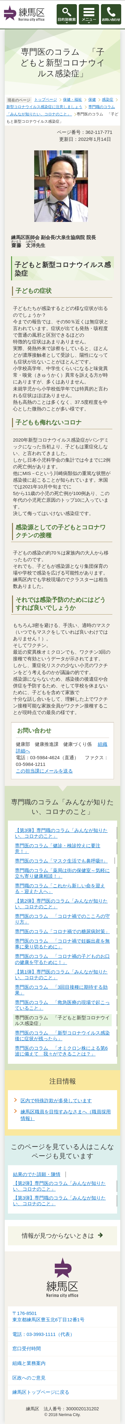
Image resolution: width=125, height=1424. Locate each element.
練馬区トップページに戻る (40, 1392)
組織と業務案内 (29, 1363)
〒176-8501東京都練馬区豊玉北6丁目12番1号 (48, 1317)
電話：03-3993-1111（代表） (43, 1334)
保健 (92, 99)
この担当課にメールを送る (44, 771)
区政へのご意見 (29, 1377)
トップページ (45, 99)
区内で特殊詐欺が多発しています (56, 1100)
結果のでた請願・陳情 (36, 1174)
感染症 (107, 99)
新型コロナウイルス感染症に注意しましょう (44, 107)
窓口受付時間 (26, 1348)
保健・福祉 (72, 99)
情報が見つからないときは (58, 1235)
